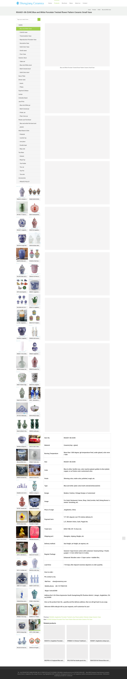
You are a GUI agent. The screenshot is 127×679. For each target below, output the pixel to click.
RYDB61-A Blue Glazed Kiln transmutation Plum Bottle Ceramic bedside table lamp (34, 601)
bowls (21, 83)
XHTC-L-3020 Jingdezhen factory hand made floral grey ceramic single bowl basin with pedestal (34, 632)
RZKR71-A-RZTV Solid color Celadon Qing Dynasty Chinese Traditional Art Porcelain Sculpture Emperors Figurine (34, 585)
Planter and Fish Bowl (25, 120)
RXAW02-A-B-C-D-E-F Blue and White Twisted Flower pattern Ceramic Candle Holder (22, 493)
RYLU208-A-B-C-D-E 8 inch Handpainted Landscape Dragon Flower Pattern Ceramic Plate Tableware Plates (22, 307)
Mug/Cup (22, 160)
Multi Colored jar (24, 109)
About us (77, 3)
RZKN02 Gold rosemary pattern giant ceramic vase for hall (34, 338)
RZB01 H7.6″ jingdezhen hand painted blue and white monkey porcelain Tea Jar (22, 585)
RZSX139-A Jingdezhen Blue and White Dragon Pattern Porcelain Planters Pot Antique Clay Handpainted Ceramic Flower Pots (34, 384)
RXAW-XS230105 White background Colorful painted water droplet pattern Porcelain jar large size (34, 199)
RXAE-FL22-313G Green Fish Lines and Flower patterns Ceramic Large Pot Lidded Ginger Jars (22, 400)
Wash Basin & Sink (24, 130)
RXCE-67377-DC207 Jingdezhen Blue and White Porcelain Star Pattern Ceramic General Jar (34, 554)
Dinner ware (22, 79)
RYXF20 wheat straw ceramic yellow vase (22, 524)
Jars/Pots (21, 101)
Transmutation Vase (25, 36)
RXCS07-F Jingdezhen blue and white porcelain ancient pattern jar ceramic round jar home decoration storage (22, 230)
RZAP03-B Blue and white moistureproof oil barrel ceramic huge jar (22, 261)
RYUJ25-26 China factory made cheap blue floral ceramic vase (22, 647)
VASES (20, 25)
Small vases (23, 50)
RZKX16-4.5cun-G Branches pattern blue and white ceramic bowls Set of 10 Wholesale (34, 477)
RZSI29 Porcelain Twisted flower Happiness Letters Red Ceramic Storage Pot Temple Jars (34, 369)
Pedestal (22, 134)
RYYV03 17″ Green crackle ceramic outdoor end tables (22, 214)
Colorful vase (23, 32)
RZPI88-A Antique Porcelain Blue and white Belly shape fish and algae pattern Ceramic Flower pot (22, 446)
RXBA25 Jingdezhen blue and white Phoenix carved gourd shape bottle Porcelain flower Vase (34, 353)
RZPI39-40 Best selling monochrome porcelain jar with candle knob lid (34, 245)
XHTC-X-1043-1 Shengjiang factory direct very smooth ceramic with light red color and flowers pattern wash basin (34, 446)
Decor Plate (22, 76)
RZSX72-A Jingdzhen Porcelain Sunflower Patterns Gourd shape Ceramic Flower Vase (54, 641)
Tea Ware (21, 152)
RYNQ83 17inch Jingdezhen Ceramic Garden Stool (22, 616)
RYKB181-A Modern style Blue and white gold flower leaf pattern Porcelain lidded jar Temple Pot (22, 199)
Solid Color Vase (24, 47)
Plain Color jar (24, 116)
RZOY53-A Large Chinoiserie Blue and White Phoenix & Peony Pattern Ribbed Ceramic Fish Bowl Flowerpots (22, 245)
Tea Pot (22, 170)
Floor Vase (23, 54)
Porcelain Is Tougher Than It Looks (34, 524)
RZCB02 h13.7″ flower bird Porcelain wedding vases (34, 616)
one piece (22, 141)
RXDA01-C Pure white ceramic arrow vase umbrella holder (22, 353)
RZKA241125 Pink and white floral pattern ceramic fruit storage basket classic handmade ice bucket (34, 276)
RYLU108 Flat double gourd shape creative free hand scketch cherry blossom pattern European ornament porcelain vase (77, 660)
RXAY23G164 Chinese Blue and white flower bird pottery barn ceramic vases (100, 660)
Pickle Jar (22, 112)
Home (50, 3)
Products (56, 3)
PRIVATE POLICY (26, 181)
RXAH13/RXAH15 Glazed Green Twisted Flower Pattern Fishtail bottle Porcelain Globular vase (22, 431)
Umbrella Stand (23, 98)
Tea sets (22, 174)
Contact (85, 3)
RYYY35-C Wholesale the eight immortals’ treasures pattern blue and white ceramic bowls (22, 415)
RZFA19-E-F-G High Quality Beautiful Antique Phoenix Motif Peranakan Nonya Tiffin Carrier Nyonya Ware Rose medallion (34, 322)
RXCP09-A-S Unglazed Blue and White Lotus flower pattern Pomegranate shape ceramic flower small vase (54, 660)
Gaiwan (22, 156)
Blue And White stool (26, 65)
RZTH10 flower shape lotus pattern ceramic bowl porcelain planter (34, 415)
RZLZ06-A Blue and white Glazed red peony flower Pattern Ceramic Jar (22, 276)
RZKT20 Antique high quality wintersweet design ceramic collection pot (22, 632)
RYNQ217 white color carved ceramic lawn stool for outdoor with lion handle (34, 462)
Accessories (22, 178)
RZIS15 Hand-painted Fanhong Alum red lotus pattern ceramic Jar (34, 214)
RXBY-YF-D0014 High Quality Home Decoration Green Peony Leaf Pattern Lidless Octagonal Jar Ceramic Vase (22, 384)
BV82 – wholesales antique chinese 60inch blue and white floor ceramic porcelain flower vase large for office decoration (34, 400)
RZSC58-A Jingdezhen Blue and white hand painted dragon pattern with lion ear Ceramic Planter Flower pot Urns (22, 338)
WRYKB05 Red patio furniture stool (34, 539)
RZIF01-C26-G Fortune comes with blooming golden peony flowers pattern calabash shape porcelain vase (22, 539)
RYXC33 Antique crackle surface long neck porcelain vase (22, 369)
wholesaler (70, 675)
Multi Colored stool (25, 69)
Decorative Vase (24, 43)
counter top (23, 138)
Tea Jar (22, 167)
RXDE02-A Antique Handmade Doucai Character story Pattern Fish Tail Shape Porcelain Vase (34, 493)
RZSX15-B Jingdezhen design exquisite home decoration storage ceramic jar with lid (34, 230)
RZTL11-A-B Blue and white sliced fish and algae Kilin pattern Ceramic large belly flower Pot (22, 570)
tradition (84, 674)
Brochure (64, 3)
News (71, 3)
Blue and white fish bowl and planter (28, 125)
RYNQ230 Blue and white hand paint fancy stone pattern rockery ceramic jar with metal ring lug (22, 601)
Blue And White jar (25, 105)
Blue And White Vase (26, 28)
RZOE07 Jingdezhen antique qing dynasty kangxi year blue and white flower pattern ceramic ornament (100, 641)
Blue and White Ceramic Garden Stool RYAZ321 (22, 462)
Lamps (21, 94)
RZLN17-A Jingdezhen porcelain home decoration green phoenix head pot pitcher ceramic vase (34, 307)
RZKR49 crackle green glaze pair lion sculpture (34, 431)
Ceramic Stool (23, 58)
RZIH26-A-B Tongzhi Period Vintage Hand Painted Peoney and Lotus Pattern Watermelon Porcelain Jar (34, 647)
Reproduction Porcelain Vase (28, 39)
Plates (21, 87)
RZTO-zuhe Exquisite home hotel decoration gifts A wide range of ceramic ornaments (22, 292)
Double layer (23, 145)
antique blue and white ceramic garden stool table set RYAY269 (34, 508)
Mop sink (22, 149)
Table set (22, 61)
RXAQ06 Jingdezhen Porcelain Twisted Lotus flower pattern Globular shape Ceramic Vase (75, 617)
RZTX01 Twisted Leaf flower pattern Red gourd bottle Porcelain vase (22, 508)
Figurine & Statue (23, 90)
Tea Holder (23, 163)
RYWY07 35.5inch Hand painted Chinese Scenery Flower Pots (22, 477)
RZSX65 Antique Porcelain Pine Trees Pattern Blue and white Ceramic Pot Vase (69, 619)
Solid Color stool (24, 72)
